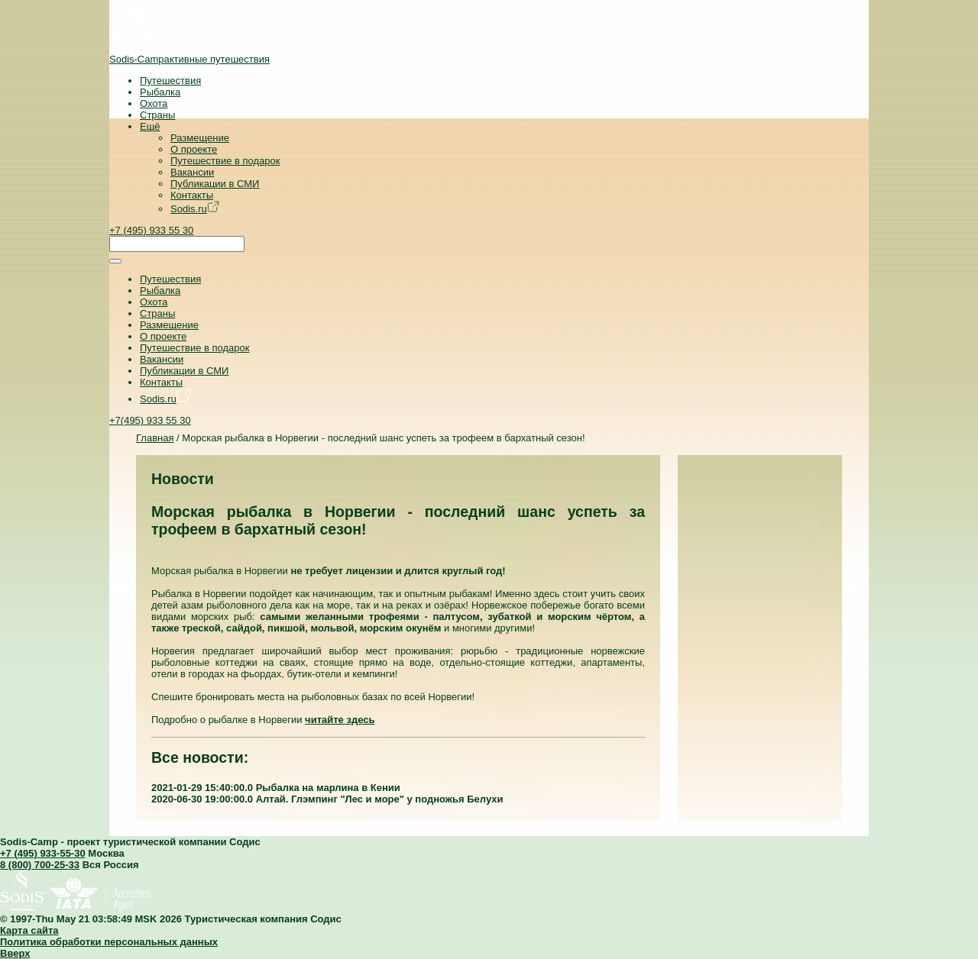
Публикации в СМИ (214, 183)
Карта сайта (29, 930)
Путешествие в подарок (225, 160)
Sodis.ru (194, 209)
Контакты (191, 195)
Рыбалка (160, 92)
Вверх (15, 953)
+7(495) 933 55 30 (150, 420)
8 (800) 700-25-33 (39, 864)
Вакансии (192, 172)
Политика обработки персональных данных (109, 942)
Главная (154, 438)
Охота (153, 103)
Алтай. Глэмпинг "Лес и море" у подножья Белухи (380, 799)
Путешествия (170, 80)
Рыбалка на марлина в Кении (328, 787)
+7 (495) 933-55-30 (43, 853)
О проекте (193, 149)
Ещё (150, 126)
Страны (157, 115)
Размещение (199, 138)
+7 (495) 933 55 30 (151, 230)
